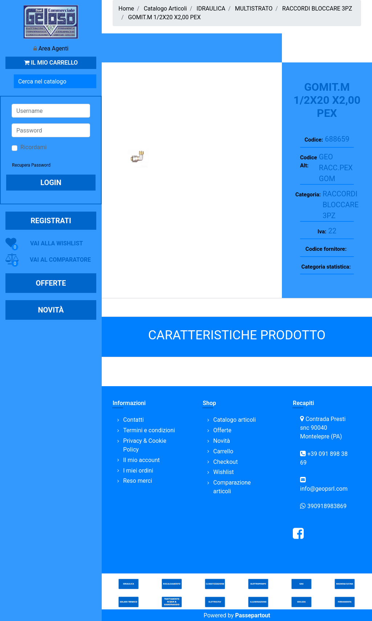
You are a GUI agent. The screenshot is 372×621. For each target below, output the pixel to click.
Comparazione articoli (232, 487)
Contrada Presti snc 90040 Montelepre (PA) (322, 428)
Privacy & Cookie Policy (144, 445)
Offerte (222, 430)
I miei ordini (138, 470)
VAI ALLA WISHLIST (56, 243)
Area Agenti (54, 48)
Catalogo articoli (234, 419)
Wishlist (223, 472)
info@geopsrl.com (324, 488)
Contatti (133, 419)
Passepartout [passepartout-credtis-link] (252, 615)
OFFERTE (51, 283)
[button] (91, 81)
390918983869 (327, 506)
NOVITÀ (51, 310)
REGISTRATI (51, 220)
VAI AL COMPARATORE (60, 259)
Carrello (223, 451)
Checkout (225, 461)
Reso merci (137, 480)
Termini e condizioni (149, 430)
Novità (221, 440)
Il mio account (141, 460)
